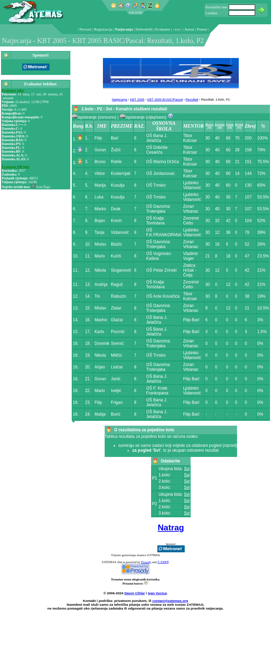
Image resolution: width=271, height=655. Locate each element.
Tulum (230, 124)
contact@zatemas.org (170, 601)
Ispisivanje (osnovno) (94, 117)
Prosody (146, 562)
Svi (187, 468)
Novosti (85, 29)
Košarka (220, 124)
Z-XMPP (162, 562)
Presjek (239, 124)
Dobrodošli (144, 29)
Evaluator (162, 29)
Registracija (103, 29)
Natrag (171, 527)
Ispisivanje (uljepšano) (144, 117)
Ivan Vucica (157, 593)
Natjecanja (124, 29)
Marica (209, 124)
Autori (189, 29)
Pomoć (202, 29)
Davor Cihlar (134, 593)
